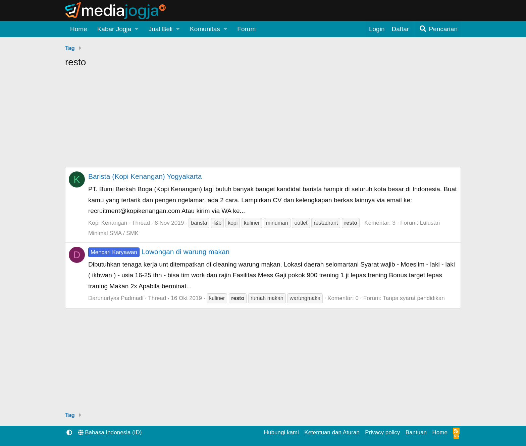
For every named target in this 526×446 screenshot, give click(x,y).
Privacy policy (382, 432)
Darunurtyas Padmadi (115, 298)
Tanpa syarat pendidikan (413, 298)
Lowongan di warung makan (158, 251)
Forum (246, 28)
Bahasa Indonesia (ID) (110, 432)
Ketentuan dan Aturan (331, 432)
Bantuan (416, 432)
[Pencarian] (438, 29)
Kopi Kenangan (107, 223)
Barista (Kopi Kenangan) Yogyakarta (145, 176)
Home (78, 28)
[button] (118, 29)
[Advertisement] (263, 120)
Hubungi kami (281, 432)
